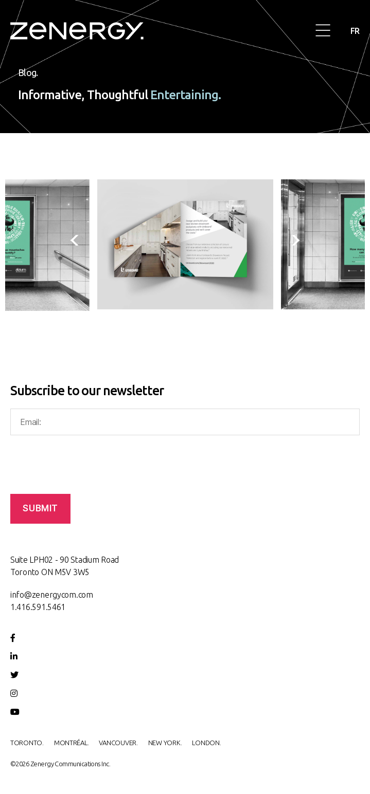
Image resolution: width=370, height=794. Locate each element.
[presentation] (78, 245)
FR (355, 30)
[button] (323, 31)
